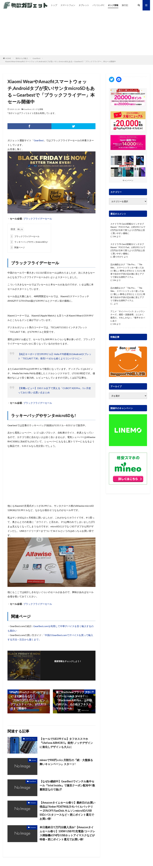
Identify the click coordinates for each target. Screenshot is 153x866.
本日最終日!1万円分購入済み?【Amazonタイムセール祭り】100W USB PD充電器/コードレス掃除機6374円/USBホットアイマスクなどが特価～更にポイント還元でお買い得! (67, 833)
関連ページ (17, 247)
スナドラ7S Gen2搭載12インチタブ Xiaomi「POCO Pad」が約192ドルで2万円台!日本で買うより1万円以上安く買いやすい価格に (127, 228)
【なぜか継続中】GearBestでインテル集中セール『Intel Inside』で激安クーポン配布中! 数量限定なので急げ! (67, 785)
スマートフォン (68, 5)
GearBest (36, 58)
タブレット (84, 5)
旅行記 (125, 5)
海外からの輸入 (22, 58)
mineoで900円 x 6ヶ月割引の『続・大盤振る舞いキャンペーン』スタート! (66, 762)
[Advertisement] (76, 33)
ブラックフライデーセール (37, 218)
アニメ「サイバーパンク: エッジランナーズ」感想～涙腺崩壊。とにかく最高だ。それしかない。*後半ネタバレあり (127, 316)
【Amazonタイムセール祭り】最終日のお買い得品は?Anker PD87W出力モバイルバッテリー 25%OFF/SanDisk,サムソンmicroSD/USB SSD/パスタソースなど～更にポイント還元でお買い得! (67, 810)
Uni (114, 236)
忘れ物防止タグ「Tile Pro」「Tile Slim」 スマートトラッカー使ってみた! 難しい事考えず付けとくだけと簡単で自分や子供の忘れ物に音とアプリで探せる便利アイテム (127, 270)
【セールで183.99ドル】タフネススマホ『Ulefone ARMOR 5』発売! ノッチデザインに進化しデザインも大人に (66, 742)
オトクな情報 (37, 109)
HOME (8, 58)
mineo (34, 760)
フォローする (68, 665)
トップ (54, 5)
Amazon (33, 803)
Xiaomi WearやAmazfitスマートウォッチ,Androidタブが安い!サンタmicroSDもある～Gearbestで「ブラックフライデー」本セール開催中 (60, 61)
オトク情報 (113, 5)
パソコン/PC (98, 5)
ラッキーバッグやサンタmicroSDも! (29, 242)
